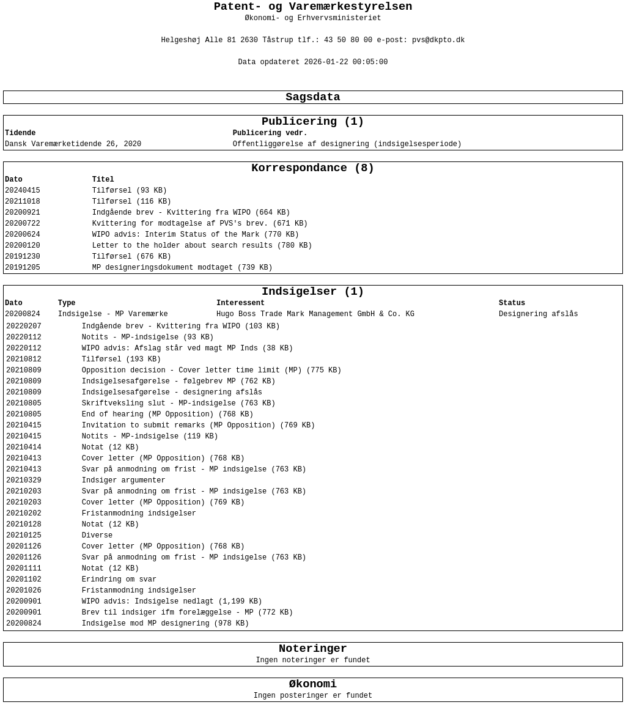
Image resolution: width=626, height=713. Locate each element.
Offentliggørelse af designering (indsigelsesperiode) (347, 144)
